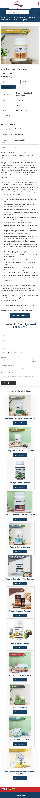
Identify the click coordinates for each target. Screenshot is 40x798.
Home (3, 17)
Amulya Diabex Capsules (20, 643)
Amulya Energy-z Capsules (20, 675)
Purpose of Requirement (8, 365)
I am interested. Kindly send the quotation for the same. (20, 377)
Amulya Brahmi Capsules (20, 483)
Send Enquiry (20, 795)
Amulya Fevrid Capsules (20, 739)
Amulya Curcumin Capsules (20, 611)
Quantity (3, 357)
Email (2, 340)
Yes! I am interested (20, 315)
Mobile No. (4, 349)
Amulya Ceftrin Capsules (20, 547)
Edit (24, 82)
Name (3, 332)
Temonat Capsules (20, 707)
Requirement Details (7, 373)
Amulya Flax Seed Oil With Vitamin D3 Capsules (20, 773)
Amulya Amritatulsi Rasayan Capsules (20, 418)
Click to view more (6, 115)
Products (9, 17)
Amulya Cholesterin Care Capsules (20, 579)
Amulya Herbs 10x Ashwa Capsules (20, 450)
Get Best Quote (20, 423)
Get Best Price (8, 87)
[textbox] (16, 82)
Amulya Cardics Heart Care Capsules (20, 515)
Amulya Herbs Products (21, 17)
